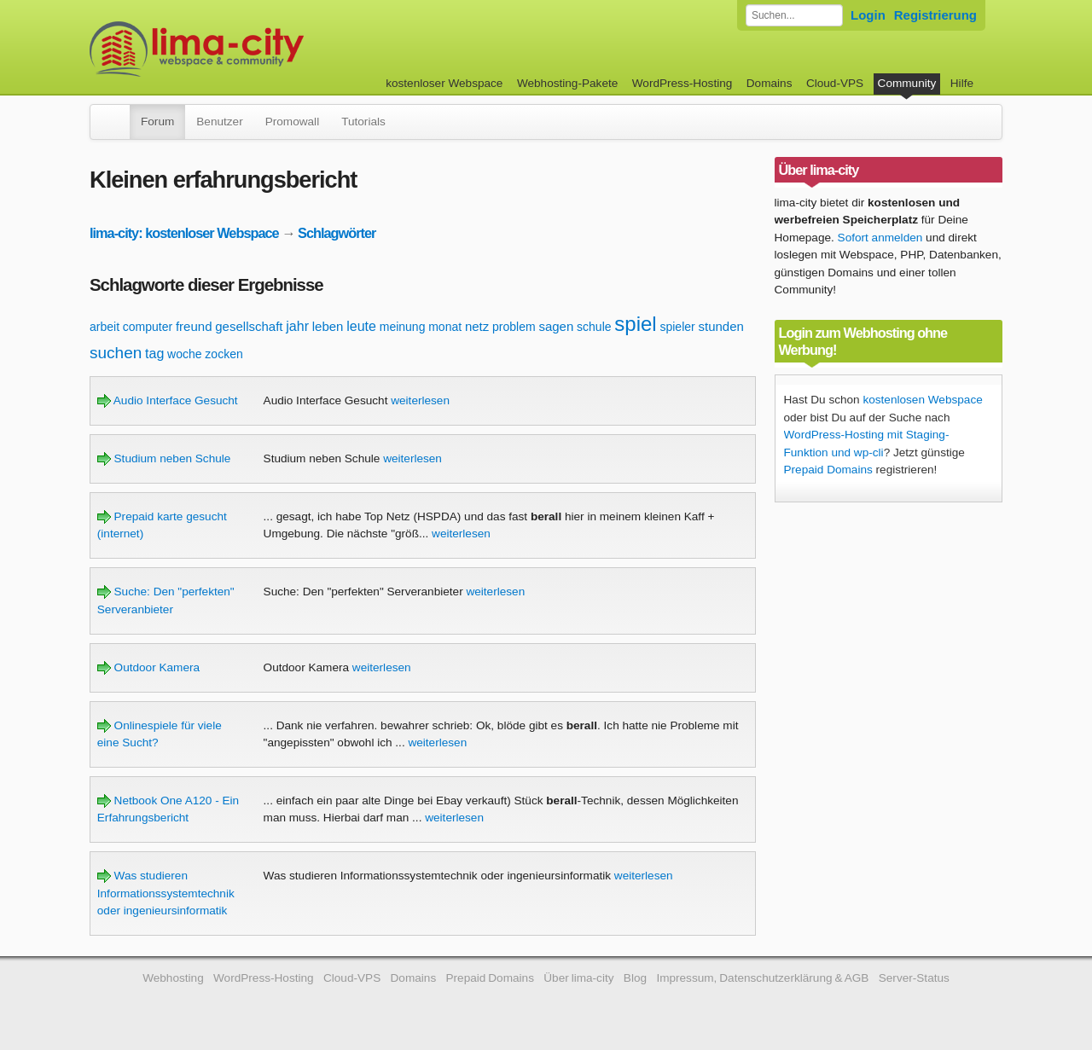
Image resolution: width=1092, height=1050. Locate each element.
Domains (769, 83)
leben (328, 326)
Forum (157, 121)
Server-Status (914, 978)
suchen (116, 353)
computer (147, 327)
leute (361, 326)
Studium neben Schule (164, 458)
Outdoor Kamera (148, 667)
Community (907, 83)
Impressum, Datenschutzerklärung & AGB (762, 978)
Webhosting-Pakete (567, 83)
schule (594, 327)
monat (445, 327)
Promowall (292, 121)
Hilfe (961, 83)
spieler (676, 327)
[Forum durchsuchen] (794, 15)
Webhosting (173, 978)
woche (184, 354)
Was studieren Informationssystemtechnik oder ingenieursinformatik (166, 893)
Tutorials (363, 121)
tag (154, 353)
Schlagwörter (336, 233)
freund (194, 326)
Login (868, 15)
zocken (223, 354)
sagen (555, 326)
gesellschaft (248, 326)
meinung (403, 327)
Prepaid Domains (828, 469)
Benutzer (219, 121)
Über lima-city (578, 978)
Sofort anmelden (880, 237)
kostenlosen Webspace (922, 399)
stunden (721, 326)
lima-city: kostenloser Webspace (184, 233)
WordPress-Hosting (682, 83)
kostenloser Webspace (444, 83)
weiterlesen (420, 400)
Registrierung (935, 15)
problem (514, 327)
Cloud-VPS (834, 83)
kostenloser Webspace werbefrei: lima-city (260, 49)
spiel (635, 323)
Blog (635, 978)
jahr (297, 326)
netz (477, 326)
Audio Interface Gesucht (167, 400)
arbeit (104, 327)
